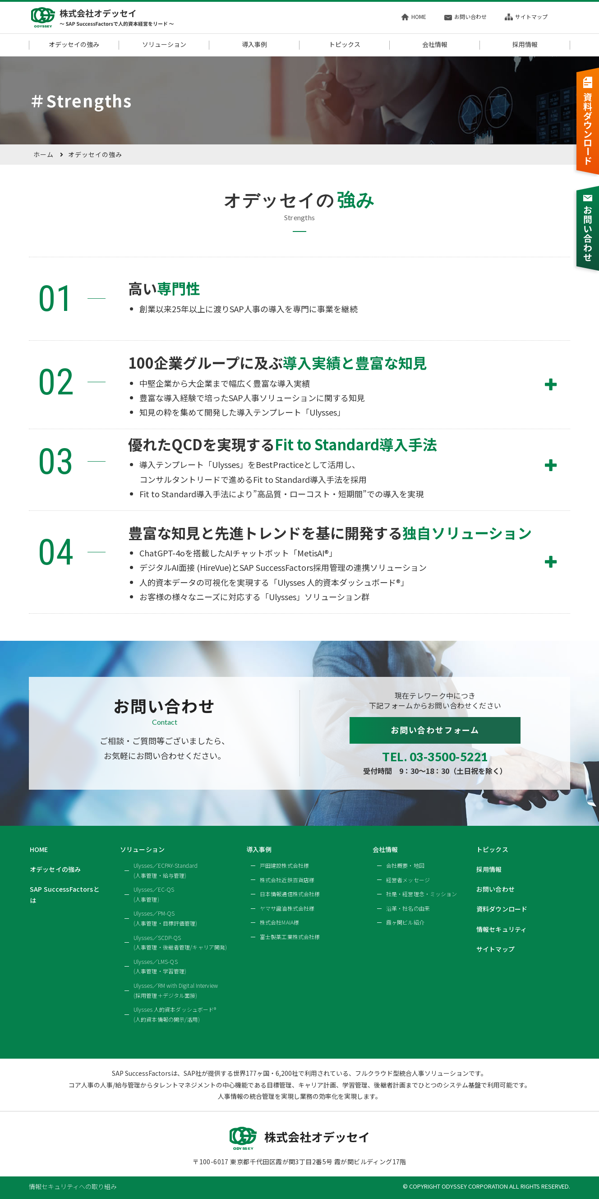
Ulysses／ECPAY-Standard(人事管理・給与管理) (166, 870)
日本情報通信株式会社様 (290, 894)
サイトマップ (526, 16)
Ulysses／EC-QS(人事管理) (154, 894)
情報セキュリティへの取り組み (73, 1186)
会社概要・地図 (405, 865)
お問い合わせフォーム (435, 730)
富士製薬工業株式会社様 (290, 936)
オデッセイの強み (74, 45)
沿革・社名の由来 (408, 908)
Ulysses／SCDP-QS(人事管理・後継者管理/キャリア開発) (180, 942)
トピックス (344, 45)
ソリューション (164, 45)
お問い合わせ (465, 16)
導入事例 (254, 45)
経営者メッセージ (408, 880)
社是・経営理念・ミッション (421, 894)
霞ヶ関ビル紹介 (405, 922)
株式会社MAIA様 (279, 922)
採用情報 (525, 45)
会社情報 (434, 45)
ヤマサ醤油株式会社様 (287, 908)
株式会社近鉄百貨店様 (287, 880)
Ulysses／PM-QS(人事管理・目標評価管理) (166, 918)
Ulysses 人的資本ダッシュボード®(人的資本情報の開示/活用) (175, 1014)
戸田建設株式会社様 (284, 865)
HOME (413, 16)
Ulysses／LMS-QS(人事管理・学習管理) (160, 966)
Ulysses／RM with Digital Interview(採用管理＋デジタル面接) (176, 990)
